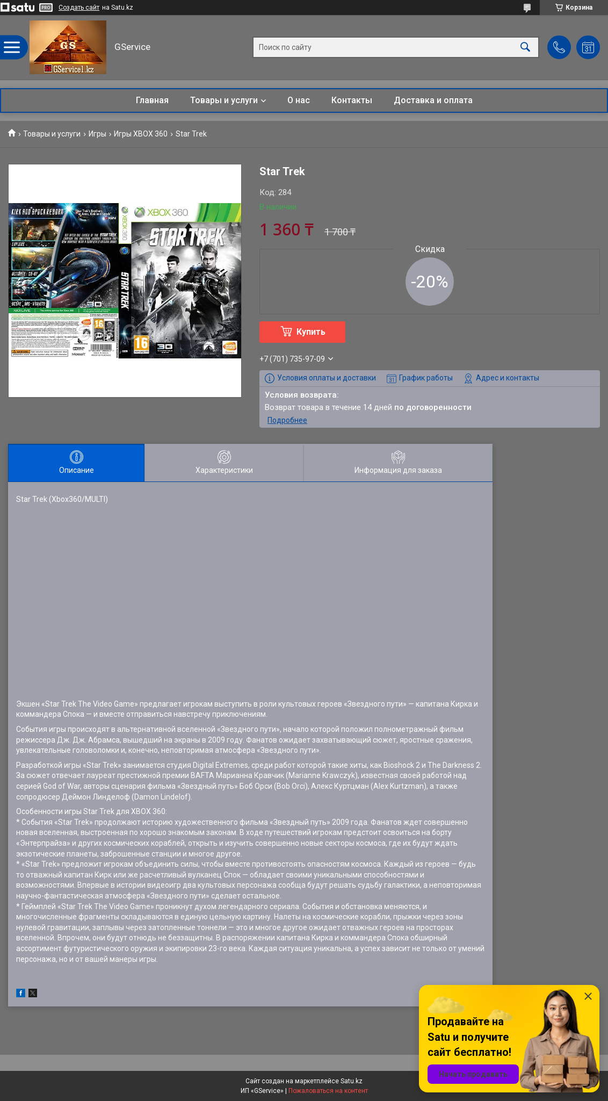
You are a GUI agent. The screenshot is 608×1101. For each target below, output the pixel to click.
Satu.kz (352, 1081)
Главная (152, 100)
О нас (298, 100)
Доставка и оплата (433, 100)
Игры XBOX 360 (141, 133)
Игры (97, 133)
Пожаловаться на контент (328, 1091)
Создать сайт (79, 7)
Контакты (351, 100)
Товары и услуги (224, 100)
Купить (310, 332)
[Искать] (525, 47)
